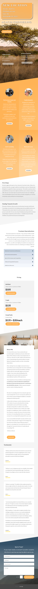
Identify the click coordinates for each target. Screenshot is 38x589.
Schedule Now (7, 31)
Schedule (9, 123)
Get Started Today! (8, 63)
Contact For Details (12, 323)
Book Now (11, 437)
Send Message (29, 577)
